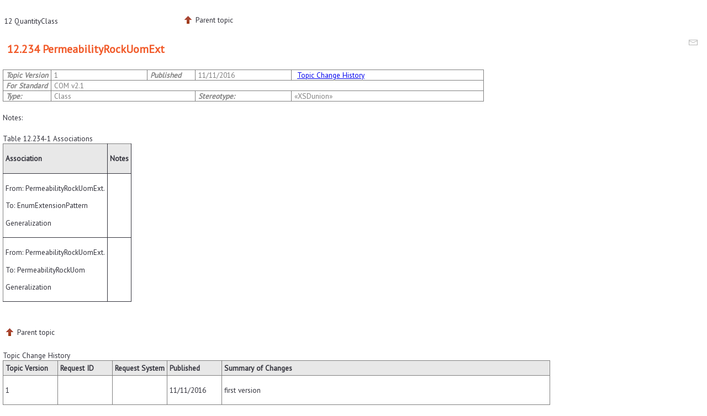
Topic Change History (331, 75)
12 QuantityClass (31, 21)
